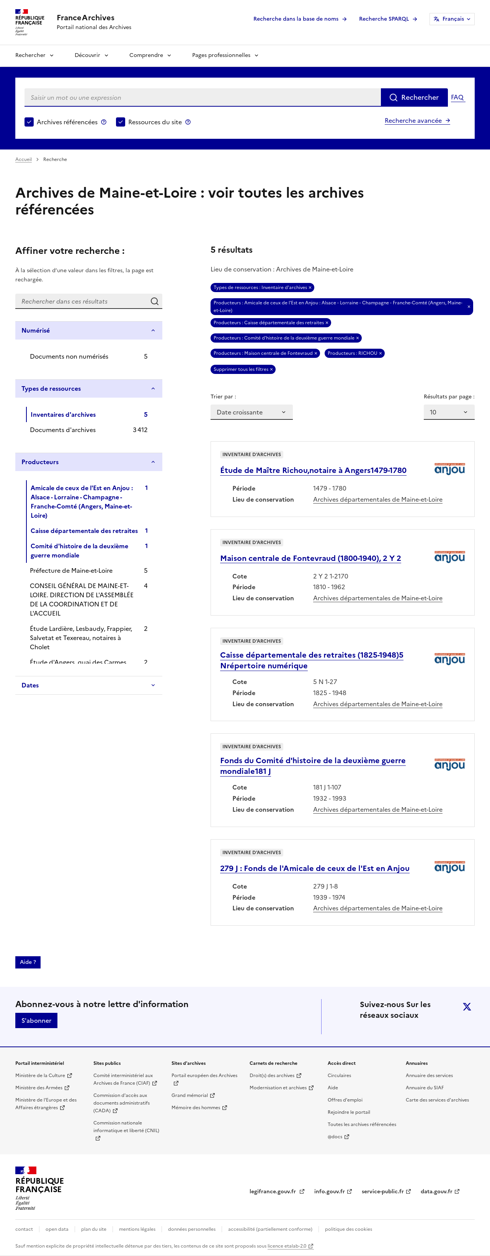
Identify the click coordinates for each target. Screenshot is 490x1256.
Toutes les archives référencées (362, 1124)
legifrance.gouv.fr (273, 1192)
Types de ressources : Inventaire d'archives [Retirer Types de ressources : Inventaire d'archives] (260, 287)
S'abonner (36, 1020)
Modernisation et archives (278, 1087)
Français (453, 19)
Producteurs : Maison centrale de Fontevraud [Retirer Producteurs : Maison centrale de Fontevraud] (263, 353)
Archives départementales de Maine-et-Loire (378, 499)
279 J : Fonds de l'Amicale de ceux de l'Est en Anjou (315, 868)
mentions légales (137, 1229)
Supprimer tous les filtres (241, 369)
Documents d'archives (63, 429)
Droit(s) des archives (272, 1075)
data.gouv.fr (436, 1192)
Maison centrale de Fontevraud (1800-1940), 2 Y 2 (310, 558)
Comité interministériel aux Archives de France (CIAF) (123, 1079)
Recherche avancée (413, 120)
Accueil (23, 159)
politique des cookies (348, 1229)
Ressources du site (155, 122)
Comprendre (146, 55)
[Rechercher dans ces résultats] (81, 301)
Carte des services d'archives (437, 1100)
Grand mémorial (190, 1095)
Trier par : (223, 397)
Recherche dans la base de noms (295, 19)
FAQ (457, 97)
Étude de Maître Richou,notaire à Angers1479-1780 (313, 470)
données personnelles (192, 1229)
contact (24, 1229)
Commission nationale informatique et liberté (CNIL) (126, 1127)
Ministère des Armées (38, 1087)
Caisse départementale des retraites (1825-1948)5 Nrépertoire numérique (311, 660)
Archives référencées (67, 122)
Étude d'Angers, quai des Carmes (78, 662)
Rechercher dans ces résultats (154, 301)
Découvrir (87, 55)
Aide (333, 1087)
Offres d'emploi (345, 1100)
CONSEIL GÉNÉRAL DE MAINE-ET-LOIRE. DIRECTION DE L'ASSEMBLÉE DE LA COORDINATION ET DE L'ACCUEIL (82, 599)
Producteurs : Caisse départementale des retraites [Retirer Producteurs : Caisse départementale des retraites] (269, 322)
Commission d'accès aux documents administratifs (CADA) (121, 1103)
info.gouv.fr (329, 1192)
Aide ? (28, 962)
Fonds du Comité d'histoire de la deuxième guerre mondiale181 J (313, 766)
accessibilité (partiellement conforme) (270, 1229)
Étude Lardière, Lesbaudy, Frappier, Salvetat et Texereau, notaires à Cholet (81, 638)
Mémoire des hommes (196, 1107)
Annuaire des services (429, 1075)
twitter (467, 1006)
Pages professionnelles (221, 55)
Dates (30, 685)
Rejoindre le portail (349, 1112)
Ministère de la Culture (40, 1075)
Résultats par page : (449, 397)
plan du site (93, 1229)
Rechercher (30, 55)
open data (57, 1229)
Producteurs (40, 461)
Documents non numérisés (69, 356)
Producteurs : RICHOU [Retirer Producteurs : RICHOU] (352, 353)
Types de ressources (51, 388)
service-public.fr (383, 1192)
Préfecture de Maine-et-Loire (71, 570)
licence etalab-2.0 (287, 1246)
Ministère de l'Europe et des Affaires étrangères (46, 1104)
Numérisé (35, 330)
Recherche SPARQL (384, 19)
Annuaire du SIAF (425, 1087)
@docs (335, 1136)
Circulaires (339, 1075)
